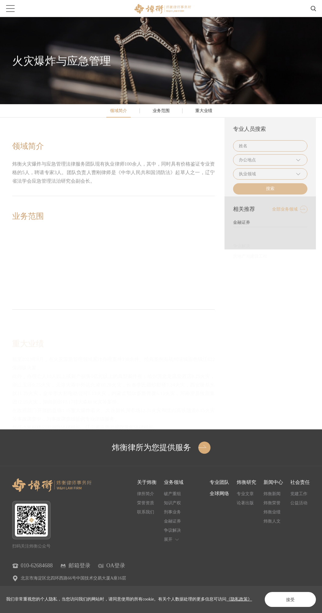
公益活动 (298, 503)
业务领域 (173, 482)
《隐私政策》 (239, 599)
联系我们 (145, 512)
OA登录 (115, 565)
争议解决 (172, 530)
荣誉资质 (145, 503)
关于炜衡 (147, 482)
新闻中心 (273, 482)
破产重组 (172, 493)
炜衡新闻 (272, 493)
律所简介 (145, 493)
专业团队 (219, 482)
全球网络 (219, 493)
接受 (290, 599)
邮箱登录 (79, 565)
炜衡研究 (246, 482)
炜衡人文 (272, 521)
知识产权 (172, 503)
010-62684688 (37, 565)
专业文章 (245, 493)
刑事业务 (172, 512)
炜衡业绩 (272, 512)
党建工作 (298, 493)
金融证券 (172, 521)
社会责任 (300, 482)
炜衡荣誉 (272, 503)
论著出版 (245, 503)
